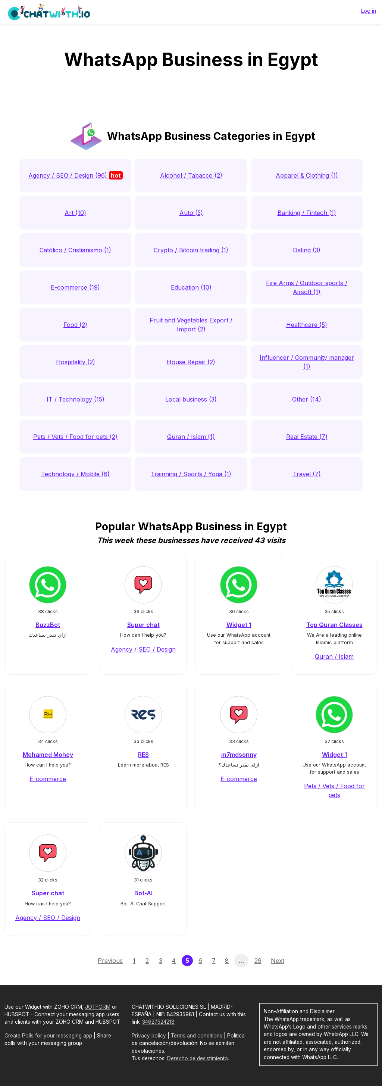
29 (258, 960)
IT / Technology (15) (75, 399)
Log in (368, 10)
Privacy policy (149, 1036)
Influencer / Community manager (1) (307, 362)
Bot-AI (143, 893)
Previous (110, 960)
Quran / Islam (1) (191, 436)
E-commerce (47, 779)
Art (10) (75, 212)
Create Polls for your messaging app (48, 1036)
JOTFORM (97, 1007)
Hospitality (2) (75, 362)
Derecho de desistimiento (197, 1058)
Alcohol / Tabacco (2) (191, 175)
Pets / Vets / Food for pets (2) (75, 436)
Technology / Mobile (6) (75, 474)
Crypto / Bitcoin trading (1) (191, 250)
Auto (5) (191, 212)
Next (277, 960)
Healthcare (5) (306, 324)
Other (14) (306, 399)
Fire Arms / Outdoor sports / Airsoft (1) (306, 287)
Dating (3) (306, 250)
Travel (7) (307, 474)
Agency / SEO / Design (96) (75, 175)
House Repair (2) (191, 362)
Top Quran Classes (334, 624)
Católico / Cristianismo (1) (75, 250)
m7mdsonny (239, 754)
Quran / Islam (334, 656)
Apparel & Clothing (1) (307, 175)
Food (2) (75, 324)
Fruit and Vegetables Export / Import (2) (191, 324)
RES (143, 754)
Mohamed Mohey (48, 754)
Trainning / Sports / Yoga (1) (191, 474)
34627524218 (158, 1022)
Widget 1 (238, 624)
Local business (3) (191, 399)
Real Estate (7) (307, 436)
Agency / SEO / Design (143, 649)
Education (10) (191, 287)
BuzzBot (47, 624)
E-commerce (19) (75, 287)
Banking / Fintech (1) (307, 212)
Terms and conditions (196, 1036)
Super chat (143, 624)
